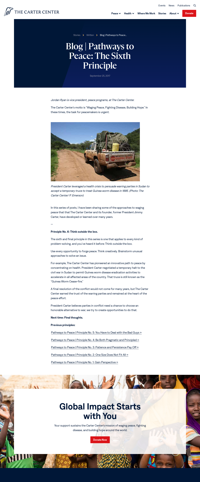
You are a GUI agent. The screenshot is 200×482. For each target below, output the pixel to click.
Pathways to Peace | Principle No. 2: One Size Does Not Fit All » (89, 354)
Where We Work (146, 13)
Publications (184, 5)
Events (161, 5)
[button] (194, 5)
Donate (189, 13)
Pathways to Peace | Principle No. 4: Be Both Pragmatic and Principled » (95, 340)
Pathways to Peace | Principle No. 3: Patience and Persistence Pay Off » (95, 347)
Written (90, 35)
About (172, 13)
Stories (162, 13)
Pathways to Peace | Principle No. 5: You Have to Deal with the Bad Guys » (96, 332)
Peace (114, 13)
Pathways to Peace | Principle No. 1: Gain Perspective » (84, 362)
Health (127, 13)
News (171, 5)
